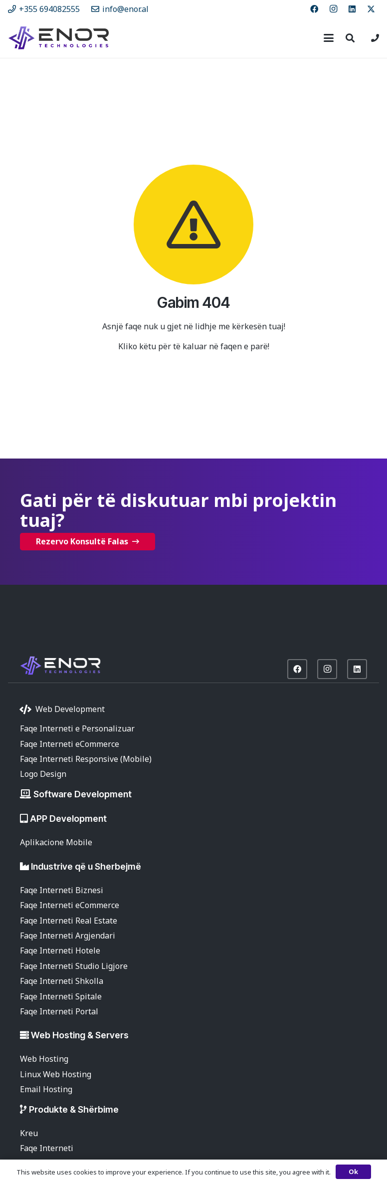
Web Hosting (44, 1058)
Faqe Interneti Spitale (61, 996)
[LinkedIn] (352, 9)
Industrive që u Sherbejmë (86, 866)
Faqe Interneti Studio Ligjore (74, 965)
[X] (371, 9)
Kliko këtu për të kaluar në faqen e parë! (193, 346)
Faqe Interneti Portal (59, 1011)
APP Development (68, 818)
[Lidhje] (375, 37)
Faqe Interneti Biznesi (61, 890)
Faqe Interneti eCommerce (69, 743)
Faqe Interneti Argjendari (67, 935)
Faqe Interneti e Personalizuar (77, 728)
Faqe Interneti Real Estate (68, 920)
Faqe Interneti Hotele (60, 950)
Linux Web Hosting (55, 1074)
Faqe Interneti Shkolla (61, 980)
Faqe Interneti (46, 1148)
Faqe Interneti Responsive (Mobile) (86, 758)
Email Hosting (46, 1089)
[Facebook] (314, 9)
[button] (328, 38)
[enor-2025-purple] (58, 37)
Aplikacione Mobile (56, 842)
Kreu (29, 1133)
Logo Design (43, 773)
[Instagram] (333, 9)
